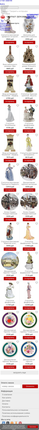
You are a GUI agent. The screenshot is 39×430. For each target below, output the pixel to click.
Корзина (3, 23)
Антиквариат (5, 25)
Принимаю (32, 427)
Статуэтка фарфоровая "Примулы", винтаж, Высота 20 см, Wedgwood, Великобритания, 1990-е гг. (10, 303)
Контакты (4, 12)
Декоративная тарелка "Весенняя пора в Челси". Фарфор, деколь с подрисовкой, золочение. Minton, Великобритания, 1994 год (10, 362)
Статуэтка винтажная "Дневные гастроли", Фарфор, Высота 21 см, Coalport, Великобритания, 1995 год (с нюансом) (10, 37)
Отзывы (3, 11)
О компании (5, 6)
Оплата (3, 10)
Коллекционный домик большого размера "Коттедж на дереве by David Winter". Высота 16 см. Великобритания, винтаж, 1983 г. (29, 67)
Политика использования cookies (16, 413)
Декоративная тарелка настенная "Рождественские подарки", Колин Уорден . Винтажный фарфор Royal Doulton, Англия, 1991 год (29, 185)
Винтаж (3, 27)
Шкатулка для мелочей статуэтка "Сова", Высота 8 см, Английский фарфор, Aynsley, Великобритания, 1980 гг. (28, 37)
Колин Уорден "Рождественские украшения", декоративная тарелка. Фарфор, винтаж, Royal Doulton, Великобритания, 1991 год (10, 214)
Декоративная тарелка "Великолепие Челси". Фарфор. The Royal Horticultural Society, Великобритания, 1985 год (29, 362)
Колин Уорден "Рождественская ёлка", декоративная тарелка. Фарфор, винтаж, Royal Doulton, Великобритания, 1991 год (29, 214)
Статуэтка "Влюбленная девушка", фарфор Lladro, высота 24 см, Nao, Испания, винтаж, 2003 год (10, 126)
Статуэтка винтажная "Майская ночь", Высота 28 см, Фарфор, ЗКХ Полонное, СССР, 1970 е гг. (10, 244)
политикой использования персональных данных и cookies (14, 429)
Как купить (4, 7)
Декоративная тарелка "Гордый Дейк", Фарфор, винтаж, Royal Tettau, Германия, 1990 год (10, 273)
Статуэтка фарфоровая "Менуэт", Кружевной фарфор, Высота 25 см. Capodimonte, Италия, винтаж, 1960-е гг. (29, 126)
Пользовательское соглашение (15, 410)
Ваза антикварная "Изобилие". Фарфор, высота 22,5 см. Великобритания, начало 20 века (10, 96)
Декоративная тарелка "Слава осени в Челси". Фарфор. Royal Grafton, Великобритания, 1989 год (29, 332)
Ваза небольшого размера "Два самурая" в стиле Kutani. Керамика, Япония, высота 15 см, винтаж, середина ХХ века (10, 67)
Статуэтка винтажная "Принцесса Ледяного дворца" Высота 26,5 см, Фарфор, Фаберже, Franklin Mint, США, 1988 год (10, 185)
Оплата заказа (7, 383)
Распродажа (5, 30)
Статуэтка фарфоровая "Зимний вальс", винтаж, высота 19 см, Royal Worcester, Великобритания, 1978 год (29, 273)
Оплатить (30, 386)
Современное (5, 28)
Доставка (4, 8)
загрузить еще (19, 372)
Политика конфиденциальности (15, 416)
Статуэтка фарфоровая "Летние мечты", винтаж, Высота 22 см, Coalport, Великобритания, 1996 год (29, 244)
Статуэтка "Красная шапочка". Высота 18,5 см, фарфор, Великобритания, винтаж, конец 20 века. (29, 96)
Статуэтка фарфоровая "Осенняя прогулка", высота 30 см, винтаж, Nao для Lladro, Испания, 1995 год (29, 303)
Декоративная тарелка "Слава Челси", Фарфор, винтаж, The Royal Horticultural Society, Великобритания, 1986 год (10, 332)
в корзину (10, 42)
